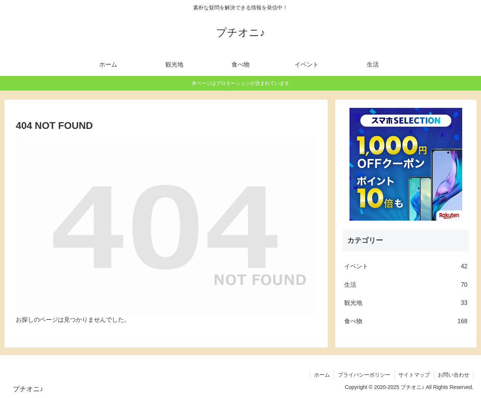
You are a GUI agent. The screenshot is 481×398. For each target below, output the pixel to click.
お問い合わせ (453, 375)
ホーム (322, 375)
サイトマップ (414, 375)
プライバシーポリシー (364, 375)
